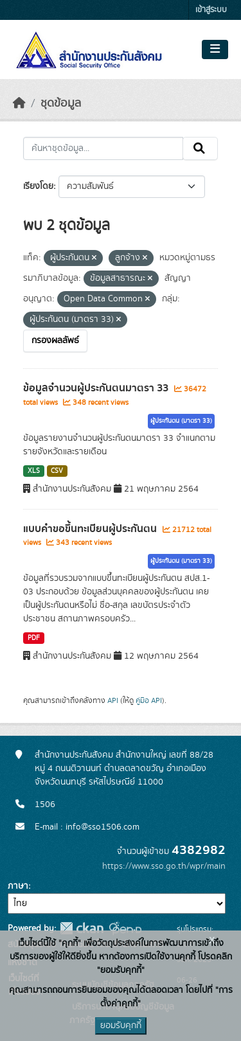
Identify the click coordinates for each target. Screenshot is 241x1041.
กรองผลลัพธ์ (55, 340)
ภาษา (18, 886)
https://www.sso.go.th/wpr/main (164, 866)
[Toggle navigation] (215, 49)
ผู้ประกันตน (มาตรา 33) (181, 420)
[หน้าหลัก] (19, 103)
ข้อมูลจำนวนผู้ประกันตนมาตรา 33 (97, 388)
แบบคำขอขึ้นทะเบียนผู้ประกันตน (91, 528)
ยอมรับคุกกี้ (120, 1025)
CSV (57, 471)
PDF (34, 638)
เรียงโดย (38, 186)
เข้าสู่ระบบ (211, 10)
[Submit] (200, 148)
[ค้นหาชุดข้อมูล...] (103, 148)
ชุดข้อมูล (60, 103)
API (112, 700)
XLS (34, 471)
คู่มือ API (149, 700)
